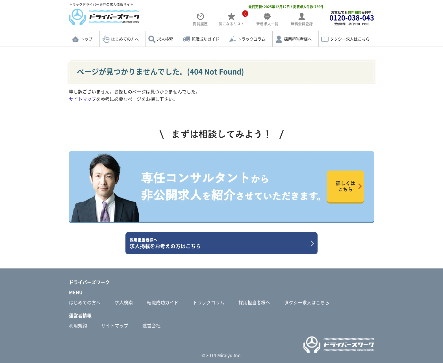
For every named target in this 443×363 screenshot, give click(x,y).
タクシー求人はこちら (350, 39)
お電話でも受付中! (351, 18)
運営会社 (151, 325)
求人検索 (165, 39)
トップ (86, 39)
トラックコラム (251, 39)
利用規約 (78, 325)
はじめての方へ (125, 39)
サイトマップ (82, 98)
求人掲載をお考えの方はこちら (219, 243)
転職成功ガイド (205, 39)
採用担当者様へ (298, 39)
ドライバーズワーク (89, 282)
